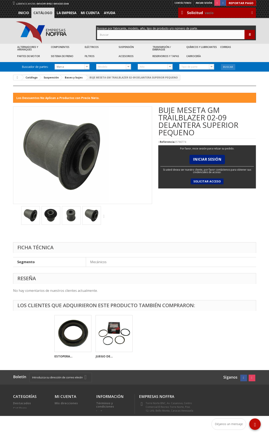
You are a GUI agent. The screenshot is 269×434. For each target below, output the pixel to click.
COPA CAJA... (105, 356)
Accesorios (126, 56)
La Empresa (66, 13)
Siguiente (105, 216)
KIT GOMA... (63, 356)
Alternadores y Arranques (27, 48)
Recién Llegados (25, 413)
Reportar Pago (241, 3)
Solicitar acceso (207, 181)
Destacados (22, 403)
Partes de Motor (28, 56)
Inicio (23, 13)
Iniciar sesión (204, 2)
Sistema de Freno (62, 56)
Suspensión (126, 47)
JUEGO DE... (186, 356)
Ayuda (109, 13)
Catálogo (42, 13)
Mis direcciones (66, 403)
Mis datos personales (71, 408)
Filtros (90, 56)
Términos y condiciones (105, 404)
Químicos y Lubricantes (201, 47)
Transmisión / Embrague (161, 48)
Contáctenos (182, 2)
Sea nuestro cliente (110, 421)
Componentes (60, 47)
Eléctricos (92, 47)
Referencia (167, 142)
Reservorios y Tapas (165, 56)
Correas (225, 47)
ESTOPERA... (146, 356)
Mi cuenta (90, 13)
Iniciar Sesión (207, 159)
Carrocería (193, 56)
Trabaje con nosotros (112, 416)
